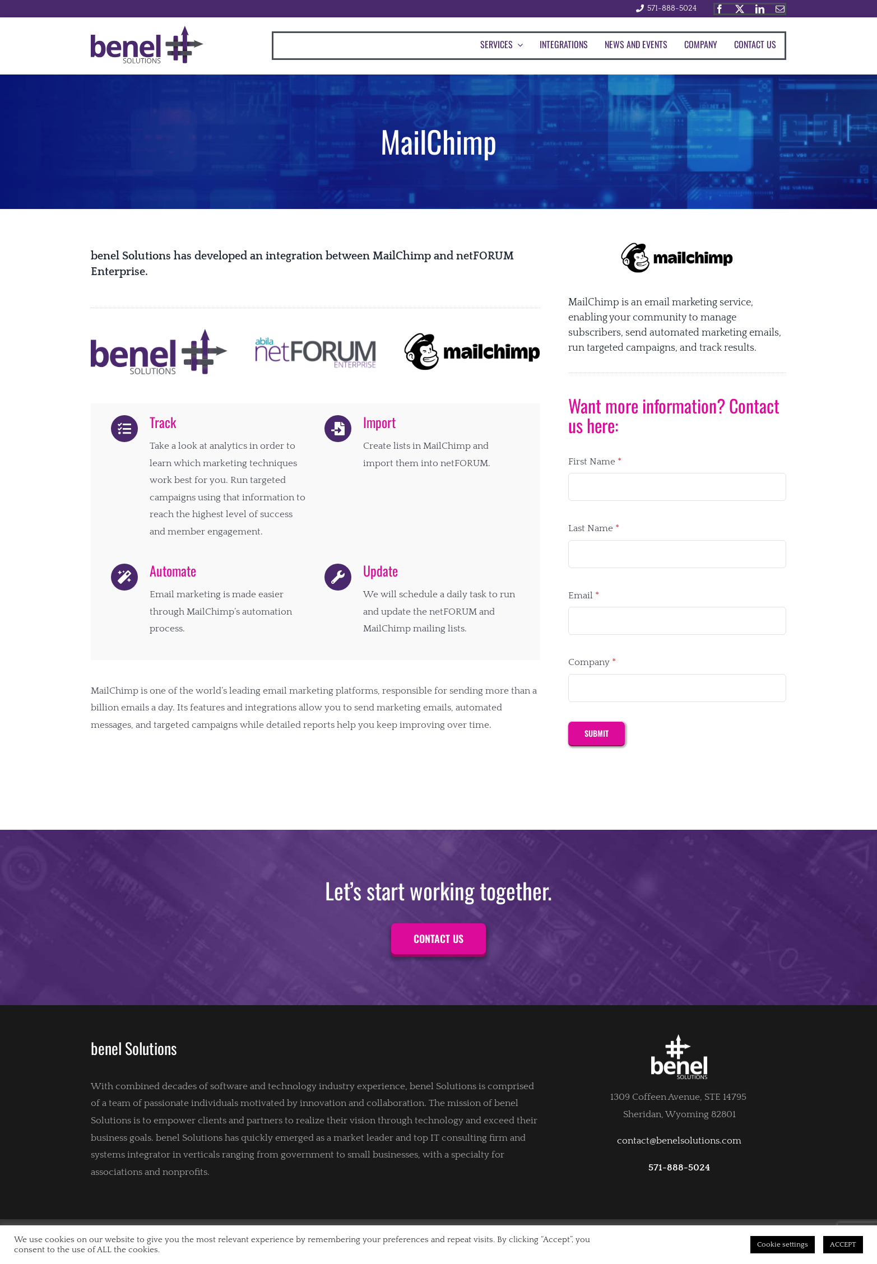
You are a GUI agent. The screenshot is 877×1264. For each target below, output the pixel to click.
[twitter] (739, 8)
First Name (594, 462)
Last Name (593, 528)
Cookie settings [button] (782, 1244)
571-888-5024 (672, 8)
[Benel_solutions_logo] (147, 30)
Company (592, 662)
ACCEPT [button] (843, 1244)
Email (583, 596)
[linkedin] (759, 8)
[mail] (780, 8)
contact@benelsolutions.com (679, 1141)
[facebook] (719, 8)
